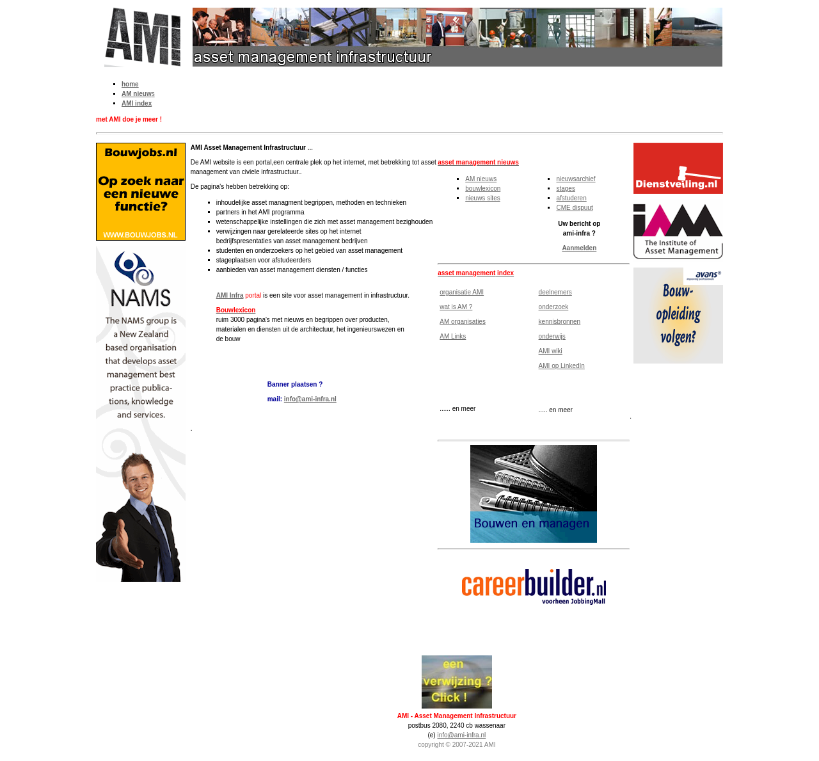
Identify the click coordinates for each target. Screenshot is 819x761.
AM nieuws (481, 178)
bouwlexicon (482, 188)
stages (565, 188)
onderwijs (552, 336)
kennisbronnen (560, 321)
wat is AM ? (456, 306)
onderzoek (554, 306)
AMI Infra (230, 295)
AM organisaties (463, 321)
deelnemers (555, 292)
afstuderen (571, 198)
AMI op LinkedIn (562, 365)
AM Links (453, 336)
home (130, 84)
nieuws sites (482, 198)
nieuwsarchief (575, 178)
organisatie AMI (462, 292)
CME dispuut (574, 207)
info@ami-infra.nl (310, 399)
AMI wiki (550, 351)
